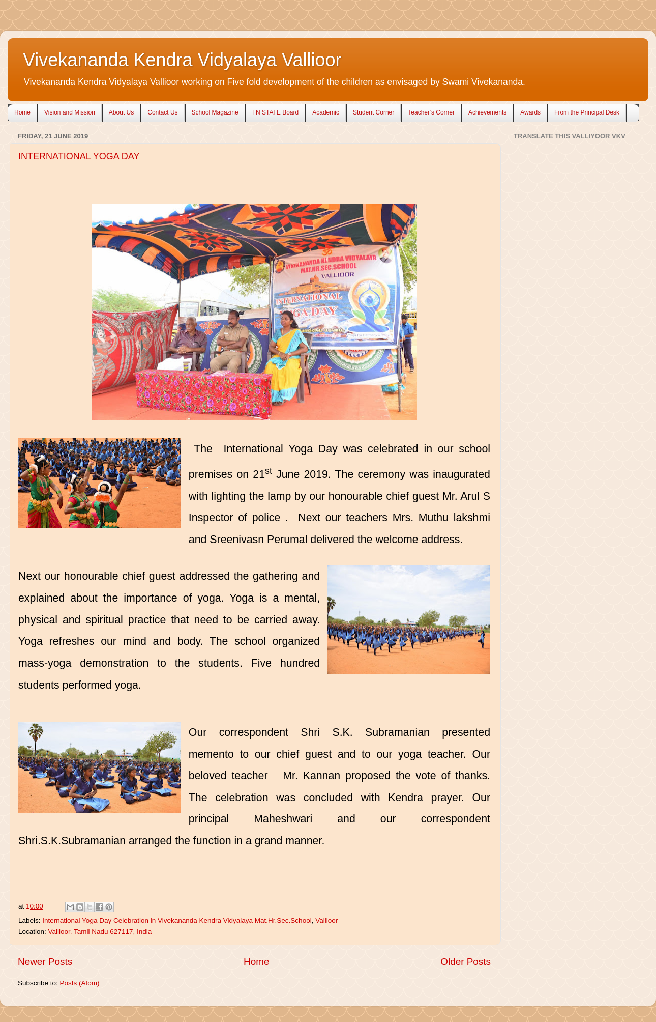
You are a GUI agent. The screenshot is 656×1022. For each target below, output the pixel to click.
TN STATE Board (275, 112)
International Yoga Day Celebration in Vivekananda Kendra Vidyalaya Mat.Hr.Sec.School (176, 920)
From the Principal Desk (586, 112)
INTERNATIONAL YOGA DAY (78, 156)
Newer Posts (45, 961)
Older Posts (465, 961)
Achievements (487, 112)
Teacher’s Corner (431, 112)
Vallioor (326, 920)
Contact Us (162, 112)
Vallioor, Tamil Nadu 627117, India (100, 931)
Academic (325, 112)
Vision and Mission (69, 112)
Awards (530, 112)
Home (22, 112)
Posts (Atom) (80, 983)
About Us (121, 112)
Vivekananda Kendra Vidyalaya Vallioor (182, 59)
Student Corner (373, 112)
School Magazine (215, 112)
